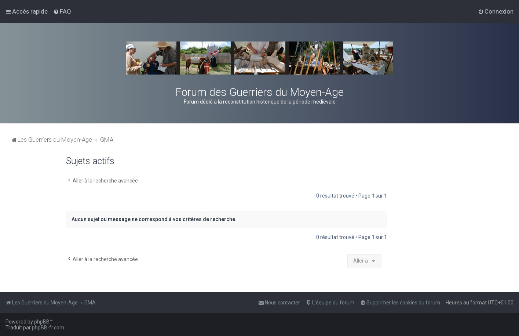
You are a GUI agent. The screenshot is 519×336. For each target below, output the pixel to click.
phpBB (42, 322)
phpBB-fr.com (48, 327)
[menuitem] (62, 11)
